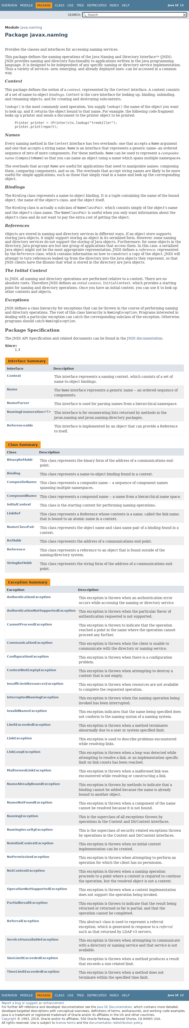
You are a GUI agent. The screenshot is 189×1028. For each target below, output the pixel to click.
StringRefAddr (19, 563)
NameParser (18, 403)
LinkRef (13, 513)
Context (14, 376)
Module (26, 5)
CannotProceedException (29, 624)
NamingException (22, 816)
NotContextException (26, 870)
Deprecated (97, 5)
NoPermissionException (28, 857)
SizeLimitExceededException (32, 958)
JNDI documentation (144, 338)
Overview (9, 5)
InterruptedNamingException (33, 697)
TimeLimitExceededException (33, 971)
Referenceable (20, 425)
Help (125, 5)
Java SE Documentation (114, 1007)
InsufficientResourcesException (35, 683)
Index (114, 5)
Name (12, 389)
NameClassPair (20, 527)
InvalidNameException (27, 711)
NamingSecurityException (30, 829)
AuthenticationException (29, 597)
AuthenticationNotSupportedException (41, 610)
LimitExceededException (28, 724)
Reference (16, 549)
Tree (80, 5)
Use (70, 5)
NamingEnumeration (25, 412)
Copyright (9, 1019)
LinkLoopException (23, 752)
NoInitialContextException (30, 843)
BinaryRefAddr (20, 460)
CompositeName (22, 482)
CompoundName (22, 496)
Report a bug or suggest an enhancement (33, 1003)
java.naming (31, 27)
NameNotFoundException (29, 802)
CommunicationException (29, 643)
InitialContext (19, 504)
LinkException (19, 738)
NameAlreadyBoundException (33, 784)
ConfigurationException (28, 656)
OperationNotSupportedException (37, 889)
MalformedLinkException (29, 770)
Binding (13, 473)
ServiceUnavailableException (32, 939)
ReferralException (23, 921)
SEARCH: (74, 15)
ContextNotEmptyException (31, 670)
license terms (66, 1023)
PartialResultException (27, 903)
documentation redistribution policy (115, 1023)
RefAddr (14, 540)
